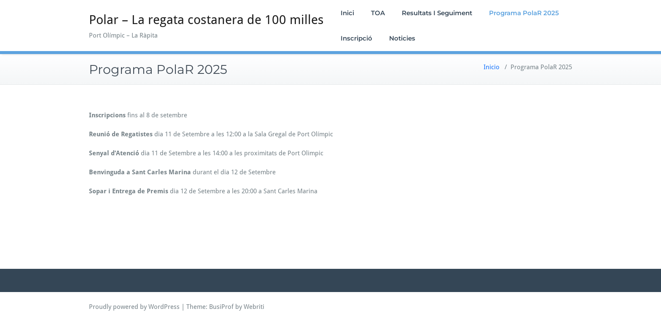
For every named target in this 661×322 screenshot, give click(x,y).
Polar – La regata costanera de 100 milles (206, 19)
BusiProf (221, 307)
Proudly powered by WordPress (134, 307)
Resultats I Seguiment (437, 13)
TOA (378, 13)
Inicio (492, 67)
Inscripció (356, 38)
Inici (347, 13)
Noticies (402, 38)
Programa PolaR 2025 (524, 13)
